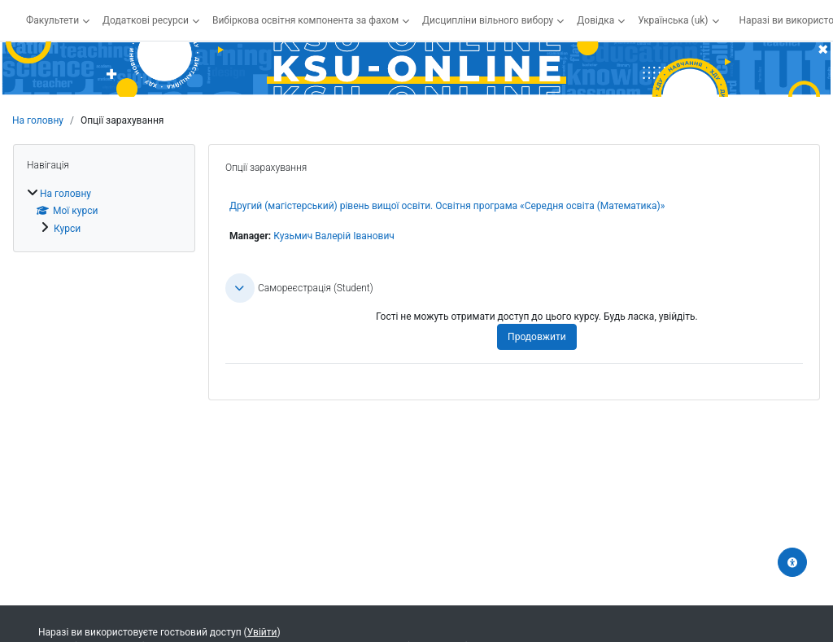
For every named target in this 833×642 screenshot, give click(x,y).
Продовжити (536, 337)
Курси (67, 228)
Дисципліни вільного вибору (487, 20)
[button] (240, 288)
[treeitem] (104, 211)
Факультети (52, 20)
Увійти (262, 632)
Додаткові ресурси (145, 20)
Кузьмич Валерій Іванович (334, 236)
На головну (37, 120)
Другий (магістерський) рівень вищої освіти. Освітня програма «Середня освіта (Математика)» (447, 206)
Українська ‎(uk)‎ (673, 20)
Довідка (595, 20)
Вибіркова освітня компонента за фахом (305, 20)
